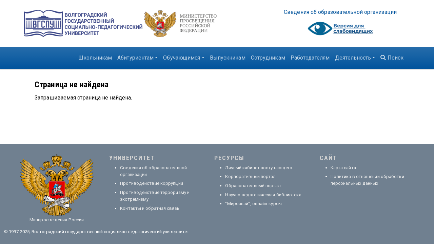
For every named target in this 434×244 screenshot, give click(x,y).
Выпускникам (227, 57)
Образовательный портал (252, 185)
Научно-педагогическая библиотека (263, 194)
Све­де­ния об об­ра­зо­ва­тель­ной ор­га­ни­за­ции (340, 12)
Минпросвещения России (56, 219)
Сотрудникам (268, 57)
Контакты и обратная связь (149, 208)
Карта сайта (343, 167)
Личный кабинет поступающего (258, 167)
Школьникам (95, 57)
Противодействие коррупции (151, 183)
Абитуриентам (135, 57)
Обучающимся (181, 57)
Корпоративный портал (250, 176)
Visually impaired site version (340, 30)
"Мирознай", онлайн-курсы (253, 203)
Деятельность (353, 57)
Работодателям (310, 57)
